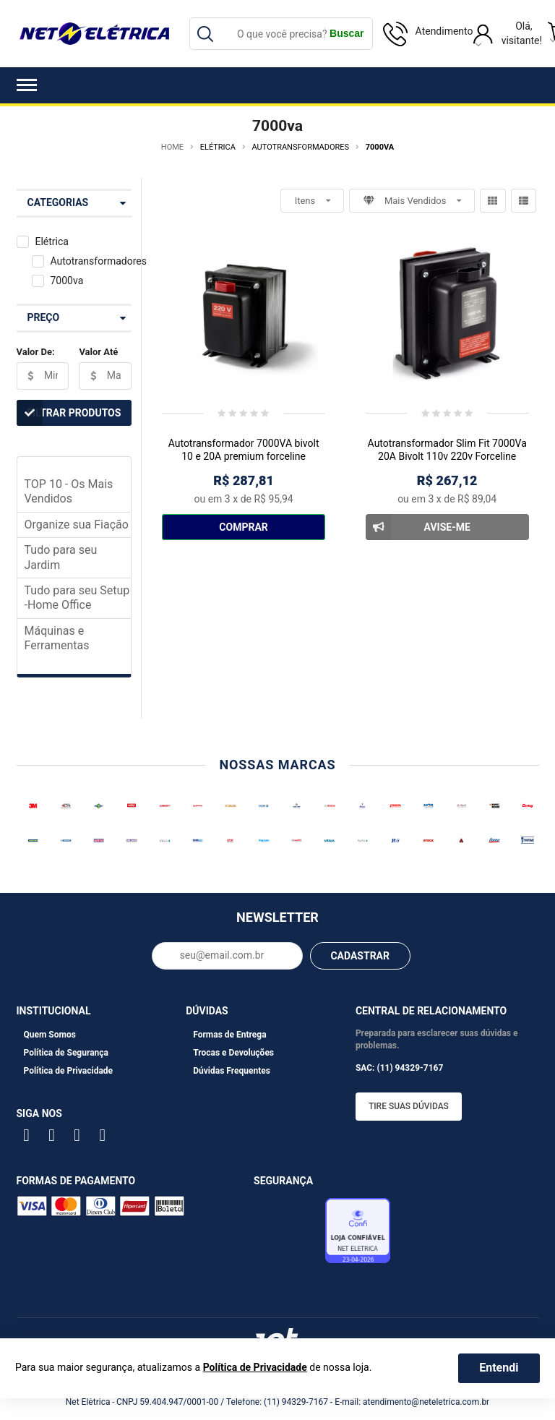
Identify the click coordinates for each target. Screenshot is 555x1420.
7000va (66, 280)
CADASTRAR (360, 956)
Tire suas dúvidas (409, 1106)
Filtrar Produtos (69, 413)
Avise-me (418, 527)
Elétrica (51, 241)
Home (172, 147)
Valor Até (98, 351)
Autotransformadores (98, 261)
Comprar (243, 527)
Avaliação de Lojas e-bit (287, 1234)
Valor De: (36, 351)
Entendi (498, 1367)
